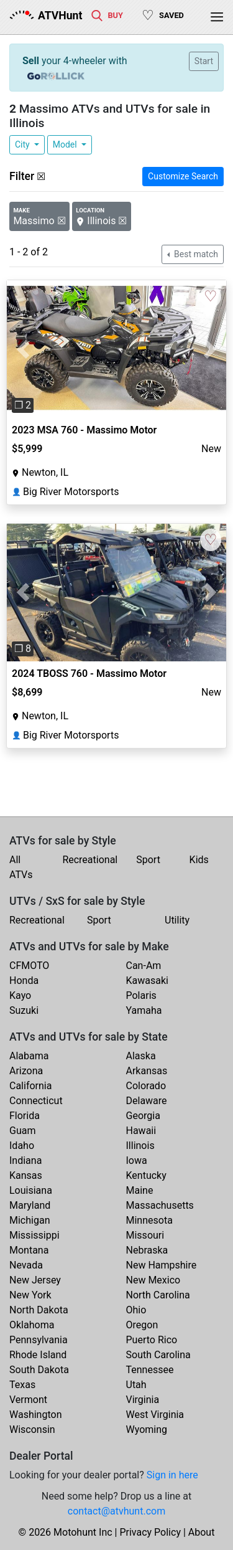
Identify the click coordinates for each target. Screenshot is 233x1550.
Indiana (25, 1160)
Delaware (146, 1101)
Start (203, 61)
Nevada (26, 1265)
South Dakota (39, 1370)
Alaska (141, 1056)
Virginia (143, 1400)
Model (66, 144)
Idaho (21, 1145)
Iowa (136, 1160)
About (201, 1532)
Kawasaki (147, 980)
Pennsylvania (38, 1340)
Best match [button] (195, 254)
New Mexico (153, 1280)
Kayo (20, 995)
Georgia (143, 1116)
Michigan (29, 1220)
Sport (148, 860)
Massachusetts (160, 1205)
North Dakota (38, 1310)
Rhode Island (37, 1355)
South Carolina (158, 1355)
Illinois (140, 1145)
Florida (24, 1116)
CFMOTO (29, 965)
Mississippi (34, 1235)
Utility (177, 920)
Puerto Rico (152, 1340)
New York (30, 1295)
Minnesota (149, 1220)
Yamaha (144, 1010)
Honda (24, 980)
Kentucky (146, 1175)
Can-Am (144, 965)
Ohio (136, 1310)
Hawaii (141, 1131)
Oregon (142, 1325)
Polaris (141, 995)
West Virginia (155, 1414)
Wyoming (147, 1429)
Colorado (146, 1086)
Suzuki (24, 1010)
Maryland (29, 1205)
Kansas (25, 1175)
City (23, 144)
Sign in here (172, 1475)
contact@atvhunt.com (116, 1511)
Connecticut (36, 1101)
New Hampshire (161, 1265)
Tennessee (150, 1370)
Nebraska (147, 1250)
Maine (139, 1190)
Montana (28, 1250)
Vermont (28, 1400)
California (30, 1086)
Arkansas (147, 1071)
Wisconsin (32, 1429)
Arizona (26, 1071)
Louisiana (30, 1190)
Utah (136, 1385)
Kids (199, 860)
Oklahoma (31, 1325)
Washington (35, 1414)
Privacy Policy (150, 1532)
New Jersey (35, 1280)
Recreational (89, 860)
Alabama (28, 1056)
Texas (22, 1385)
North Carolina (158, 1295)
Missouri (145, 1235)
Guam (22, 1131)
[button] (23, 349)
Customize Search (183, 176)
